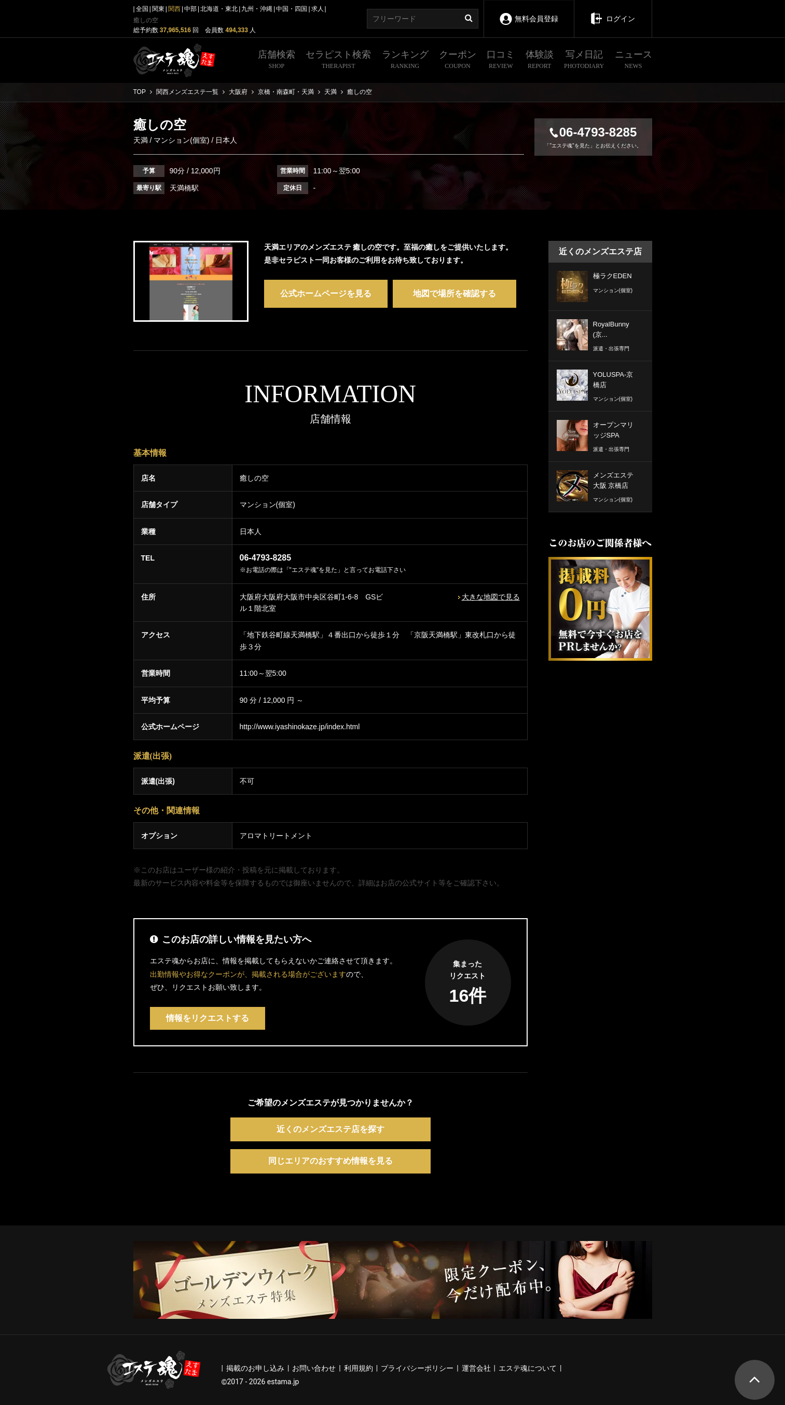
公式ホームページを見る (325, 293)
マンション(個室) (181, 140)
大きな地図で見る (491, 597)
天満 (141, 140)
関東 (158, 8)
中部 (190, 8)
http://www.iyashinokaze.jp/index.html (300, 726)
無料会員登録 (528, 12)
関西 (174, 8)
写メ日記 (584, 60)
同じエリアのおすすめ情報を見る (330, 1160)
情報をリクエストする (207, 1018)
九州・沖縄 (256, 8)
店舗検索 (276, 60)
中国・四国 (291, 8)
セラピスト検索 (338, 60)
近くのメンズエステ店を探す (330, 1129)
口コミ (501, 60)
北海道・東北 (219, 8)
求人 (317, 8)
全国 (142, 8)
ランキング (405, 60)
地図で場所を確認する (454, 293)
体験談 (540, 60)
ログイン (612, 11)
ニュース (633, 60)
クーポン (457, 60)
